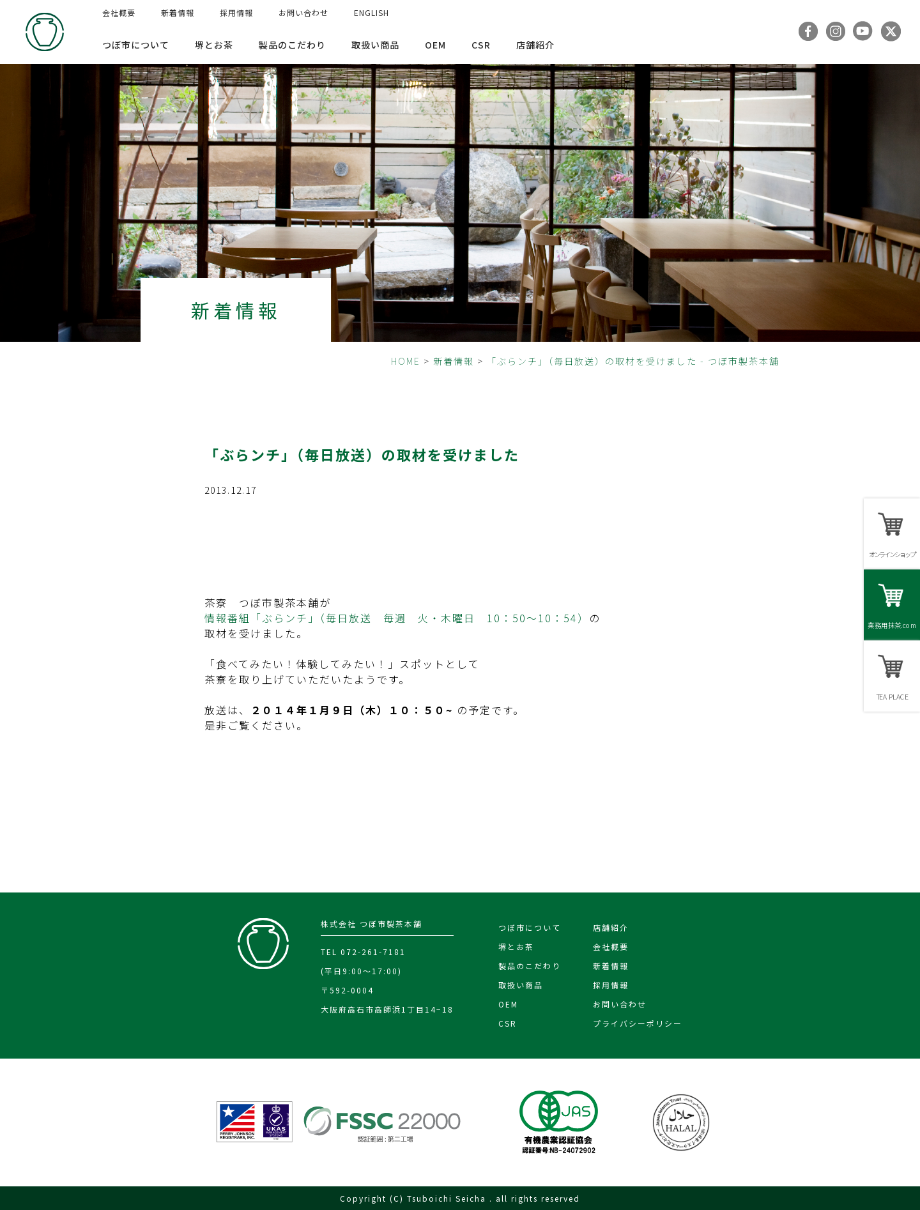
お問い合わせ (303, 12)
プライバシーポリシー (637, 1023)
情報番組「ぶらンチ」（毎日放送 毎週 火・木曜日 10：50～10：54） (396, 617)
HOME (405, 361)
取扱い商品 (375, 44)
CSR (481, 44)
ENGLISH (371, 12)
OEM (435, 44)
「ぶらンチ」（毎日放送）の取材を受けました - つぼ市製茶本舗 (633, 361)
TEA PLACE (892, 696)
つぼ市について (135, 44)
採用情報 (236, 12)
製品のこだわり (292, 44)
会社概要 (118, 12)
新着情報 (177, 12)
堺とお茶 (214, 44)
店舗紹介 (535, 44)
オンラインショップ (892, 554)
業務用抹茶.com (892, 625)
